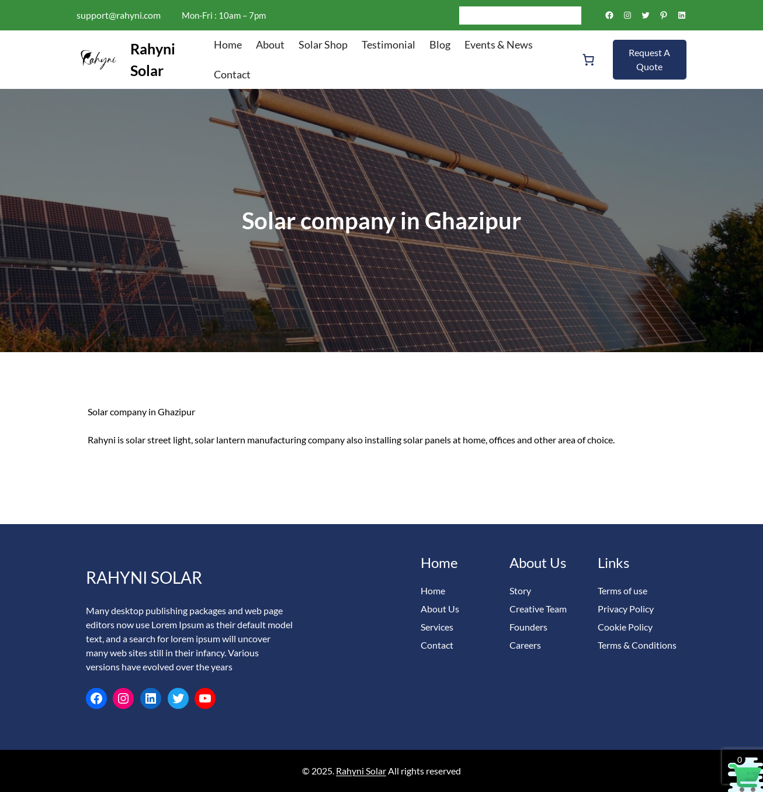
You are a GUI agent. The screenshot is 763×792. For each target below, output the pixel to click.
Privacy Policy (626, 608)
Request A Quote (649, 59)
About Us (440, 608)
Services (437, 626)
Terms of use (622, 590)
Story (520, 590)
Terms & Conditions (637, 644)
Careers (525, 644)
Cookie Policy (625, 626)
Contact (437, 644)
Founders (528, 626)
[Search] (572, 15)
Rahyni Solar (144, 577)
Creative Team (538, 608)
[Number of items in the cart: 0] (588, 59)
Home (433, 590)
